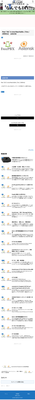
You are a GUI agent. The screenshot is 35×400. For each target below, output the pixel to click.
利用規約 (17, 394)
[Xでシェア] (17, 118)
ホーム (6, 394)
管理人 (29, 394)
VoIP (2, 92)
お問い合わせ (17, 396)
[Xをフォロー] (17, 126)
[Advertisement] (9, 67)
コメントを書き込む (17, 382)
